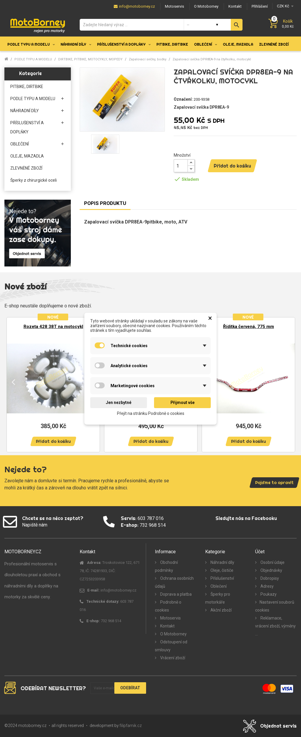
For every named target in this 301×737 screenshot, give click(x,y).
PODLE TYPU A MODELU (32, 98)
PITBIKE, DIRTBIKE (26, 86)
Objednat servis (278, 725)
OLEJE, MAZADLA (27, 156)
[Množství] (181, 165)
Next (288, 382)
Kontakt (167, 626)
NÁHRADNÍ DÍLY (24, 110)
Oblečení (218, 586)
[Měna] (284, 6)
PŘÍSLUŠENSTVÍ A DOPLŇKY (27, 127)
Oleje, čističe (221, 570)
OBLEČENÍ (19, 144)
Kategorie (30, 73)
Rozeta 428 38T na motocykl (53, 326)
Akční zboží (221, 610)
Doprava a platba (175, 594)
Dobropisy (269, 578)
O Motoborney (173, 634)
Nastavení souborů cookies (274, 606)
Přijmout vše (182, 402)
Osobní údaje (272, 562)
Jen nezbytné (118, 402)
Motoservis (170, 618)
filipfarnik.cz (131, 725)
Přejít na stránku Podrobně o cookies (150, 413)
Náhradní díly (222, 562)
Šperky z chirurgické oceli (33, 180)
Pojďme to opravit (274, 482)
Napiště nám (34, 525)
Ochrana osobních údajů (174, 582)
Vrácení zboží (172, 657)
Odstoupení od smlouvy (171, 646)
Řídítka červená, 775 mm (248, 326)
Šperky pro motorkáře (217, 598)
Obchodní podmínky (166, 566)
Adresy (267, 586)
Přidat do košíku (232, 166)
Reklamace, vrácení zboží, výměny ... (275, 626)
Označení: (183, 99)
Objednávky (271, 570)
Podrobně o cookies (168, 606)
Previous (13, 382)
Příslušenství (222, 578)
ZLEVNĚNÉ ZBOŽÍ (26, 168)
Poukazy (268, 594)
